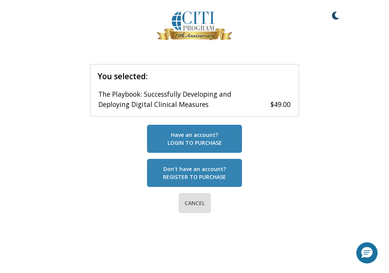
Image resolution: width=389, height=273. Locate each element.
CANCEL (195, 203)
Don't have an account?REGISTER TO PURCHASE (194, 172)
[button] (367, 253)
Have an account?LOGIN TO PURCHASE (195, 138)
